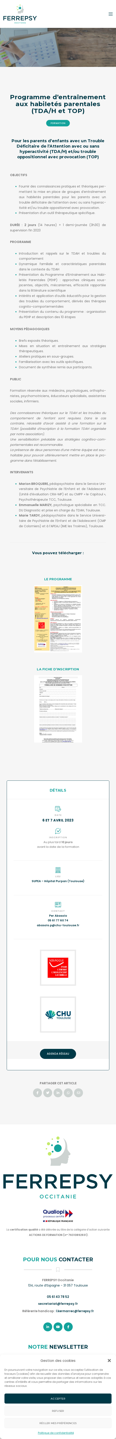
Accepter (58, 1398)
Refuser (58, 1410)
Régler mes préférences (58, 1423)
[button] (109, 1360)
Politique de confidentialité (56, 1433)
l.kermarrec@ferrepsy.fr (75, 1311)
